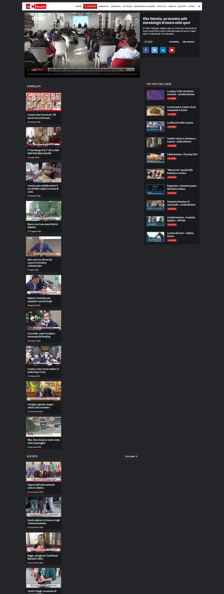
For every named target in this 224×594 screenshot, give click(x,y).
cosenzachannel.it (182, 554)
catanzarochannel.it (183, 560)
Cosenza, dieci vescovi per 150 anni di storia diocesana (42, 116)
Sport (191, 6)
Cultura (127, 6)
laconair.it (151, 554)
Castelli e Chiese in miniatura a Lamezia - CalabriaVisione (181, 140)
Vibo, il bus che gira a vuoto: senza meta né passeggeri (44, 441)
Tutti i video (131, 455)
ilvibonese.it (179, 557)
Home (78, 6)
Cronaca (116, 6)
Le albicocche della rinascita (180, 122)
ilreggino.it (178, 550)
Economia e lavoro (144, 6)
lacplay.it (150, 547)
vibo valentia (188, 41)
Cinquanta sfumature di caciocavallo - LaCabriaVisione (181, 203)
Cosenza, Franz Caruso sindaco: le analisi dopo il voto (43, 370)
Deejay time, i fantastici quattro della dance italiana (182, 187)
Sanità (172, 6)
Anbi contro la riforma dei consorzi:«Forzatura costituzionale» (40, 262)
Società (182, 6)
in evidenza (174, 41)
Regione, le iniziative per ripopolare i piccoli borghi (40, 299)
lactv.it (149, 550)
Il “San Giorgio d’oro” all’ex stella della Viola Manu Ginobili (43, 151)
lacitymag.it (179, 547)
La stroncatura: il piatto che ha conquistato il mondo (181, 108)
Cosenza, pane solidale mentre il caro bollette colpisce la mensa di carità (43, 188)
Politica (162, 6)
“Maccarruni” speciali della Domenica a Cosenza (180, 171)
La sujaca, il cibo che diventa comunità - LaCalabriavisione (180, 93)
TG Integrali (90, 6)
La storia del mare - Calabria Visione (180, 234)
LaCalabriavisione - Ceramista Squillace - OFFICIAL (181, 219)
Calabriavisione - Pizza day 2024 (182, 154)
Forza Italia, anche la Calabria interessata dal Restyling (41, 334)
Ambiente (103, 6)
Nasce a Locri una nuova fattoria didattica (43, 225)
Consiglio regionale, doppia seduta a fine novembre (40, 405)
